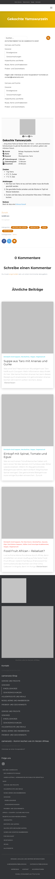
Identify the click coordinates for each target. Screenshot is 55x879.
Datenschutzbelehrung (39, 864)
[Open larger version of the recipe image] (27, 127)
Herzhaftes (34, 227)
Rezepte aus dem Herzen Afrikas (14, 816)
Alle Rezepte (8, 848)
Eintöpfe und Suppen (19, 227)
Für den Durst (26, 542)
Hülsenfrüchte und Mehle (14, 61)
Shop (4, 781)
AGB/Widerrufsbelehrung (17, 864)
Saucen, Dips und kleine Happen (15, 828)
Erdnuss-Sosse (20, 204)
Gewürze (8, 49)
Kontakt (38, 2)
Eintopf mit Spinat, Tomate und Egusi (25, 455)
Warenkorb (26, 2)
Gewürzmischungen (13, 57)
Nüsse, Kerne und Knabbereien (16, 65)
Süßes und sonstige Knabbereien (36, 544)
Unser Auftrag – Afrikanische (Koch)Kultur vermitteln (24, 777)
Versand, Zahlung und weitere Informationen (28, 859)
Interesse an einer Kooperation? (13, 749)
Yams (14, 234)
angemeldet (13, 274)
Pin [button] (30, 136)
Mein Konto (18, 2)
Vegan (44, 227)
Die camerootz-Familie (12, 773)
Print (25, 136)
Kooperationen (38, 869)
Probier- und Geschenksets (15, 69)
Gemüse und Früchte (12, 45)
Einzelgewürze (11, 53)
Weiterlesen (9, 383)
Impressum (15, 869)
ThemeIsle (36, 874)
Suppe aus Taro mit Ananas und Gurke (25, 362)
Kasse (32, 2)
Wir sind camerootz (10, 770)
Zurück (5, 213)
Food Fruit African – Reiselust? (24, 551)
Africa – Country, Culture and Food (16, 812)
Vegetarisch (8, 231)
